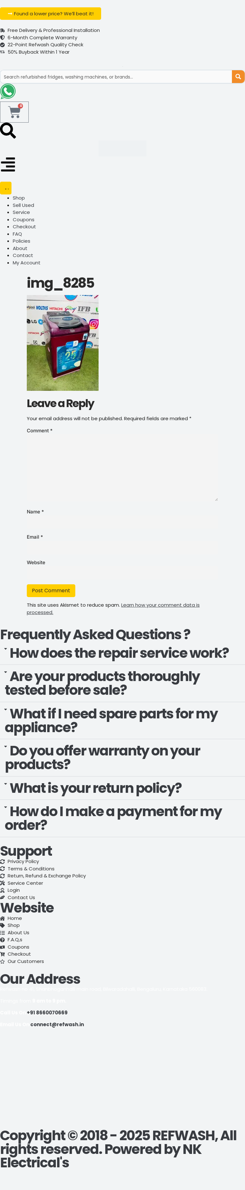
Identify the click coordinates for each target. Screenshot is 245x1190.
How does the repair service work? (119, 653)
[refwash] (122, 1081)
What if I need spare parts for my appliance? (111, 721)
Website (36, 563)
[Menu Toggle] (5, 189)
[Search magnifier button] (238, 76)
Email (35, 538)
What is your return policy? (96, 788)
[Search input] (116, 76)
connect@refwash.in (57, 1025)
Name (35, 512)
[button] (122, 654)
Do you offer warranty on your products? (102, 758)
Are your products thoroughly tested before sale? (102, 684)
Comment (40, 431)
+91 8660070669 (47, 1013)
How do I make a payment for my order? (113, 819)
